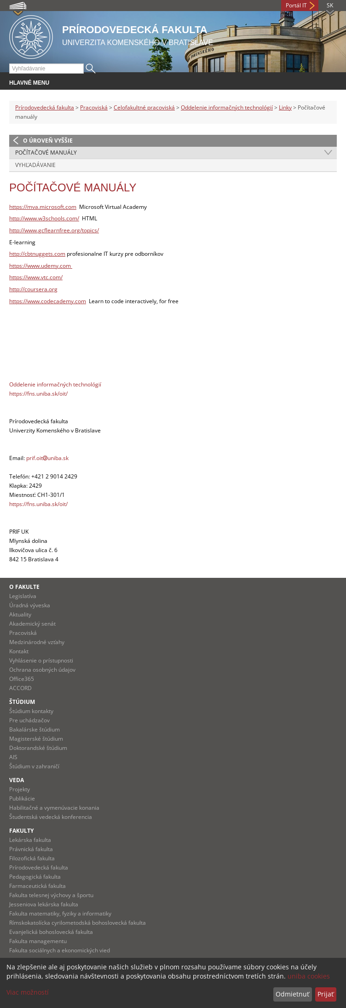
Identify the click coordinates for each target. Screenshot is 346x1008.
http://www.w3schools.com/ (44, 218)
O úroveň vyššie (48, 140)
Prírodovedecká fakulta (44, 107)
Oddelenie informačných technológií (227, 107)
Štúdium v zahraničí (34, 766)
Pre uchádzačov (29, 720)
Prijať (325, 994)
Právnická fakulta (31, 849)
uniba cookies (309, 976)
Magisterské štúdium (36, 739)
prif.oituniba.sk (47, 458)
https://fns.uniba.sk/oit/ (38, 393)
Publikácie (22, 798)
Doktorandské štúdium (38, 748)
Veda (16, 780)
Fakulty (21, 831)
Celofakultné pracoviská (144, 107)
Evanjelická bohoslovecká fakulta (51, 932)
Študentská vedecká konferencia (50, 817)
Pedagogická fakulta (35, 877)
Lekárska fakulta (30, 840)
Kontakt (19, 651)
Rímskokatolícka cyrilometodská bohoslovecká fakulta (77, 923)
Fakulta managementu (38, 941)
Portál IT (296, 5)
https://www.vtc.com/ (36, 277)
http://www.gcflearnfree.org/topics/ (54, 230)
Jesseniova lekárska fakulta (43, 904)
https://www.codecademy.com (47, 301)
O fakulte (24, 587)
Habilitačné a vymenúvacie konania (54, 808)
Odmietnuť (292, 994)
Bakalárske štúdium (34, 729)
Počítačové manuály (46, 152)
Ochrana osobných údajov (42, 670)
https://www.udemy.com (40, 266)
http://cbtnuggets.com (37, 254)
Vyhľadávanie (35, 165)
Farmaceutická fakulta (37, 886)
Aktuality (20, 614)
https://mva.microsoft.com (42, 207)
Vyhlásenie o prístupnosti (41, 660)
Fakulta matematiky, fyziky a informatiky (60, 913)
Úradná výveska (29, 605)
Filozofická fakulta (32, 858)
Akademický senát (32, 624)
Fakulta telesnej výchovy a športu (51, 895)
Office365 (21, 679)
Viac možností (27, 992)
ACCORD (20, 688)
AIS (13, 757)
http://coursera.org (33, 289)
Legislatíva (22, 596)
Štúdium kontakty (31, 711)
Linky (285, 107)
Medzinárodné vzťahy (36, 642)
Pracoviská (94, 107)
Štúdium (22, 702)
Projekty (19, 789)
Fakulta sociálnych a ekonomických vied (59, 950)
